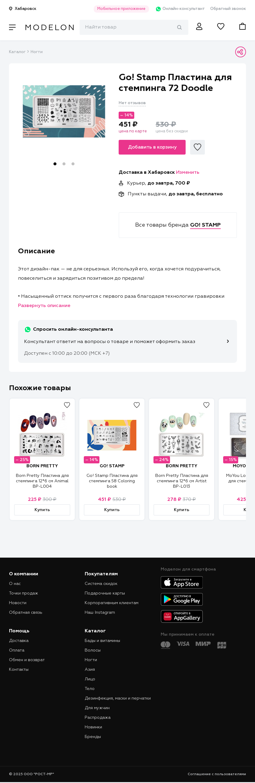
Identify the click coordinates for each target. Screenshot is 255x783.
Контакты (19, 669)
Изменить (187, 172)
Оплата (16, 650)
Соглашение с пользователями (217, 774)
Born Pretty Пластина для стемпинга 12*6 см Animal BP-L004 (42, 481)
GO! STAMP (112, 466)
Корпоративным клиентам (111, 603)
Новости (17, 603)
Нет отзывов (132, 103)
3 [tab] (73, 164)
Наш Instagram (100, 612)
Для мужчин (97, 708)
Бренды (93, 737)
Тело (90, 689)
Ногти (37, 52)
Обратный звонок (228, 9)
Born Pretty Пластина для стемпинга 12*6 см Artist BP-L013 (181, 481)
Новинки (93, 727)
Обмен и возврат (27, 660)
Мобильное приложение (118, 9)
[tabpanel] (64, 111)
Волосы (93, 650)
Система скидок (101, 584)
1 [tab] (55, 164)
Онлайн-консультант (178, 9)
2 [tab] (64, 164)
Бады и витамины (102, 641)
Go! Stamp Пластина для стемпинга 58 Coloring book (112, 481)
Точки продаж (23, 593)
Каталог (17, 52)
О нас (15, 584)
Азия (90, 669)
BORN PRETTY (42, 466)
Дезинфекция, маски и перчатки (118, 698)
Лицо (90, 679)
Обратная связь (25, 612)
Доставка (19, 641)
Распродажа (98, 717)
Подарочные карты (105, 593)
